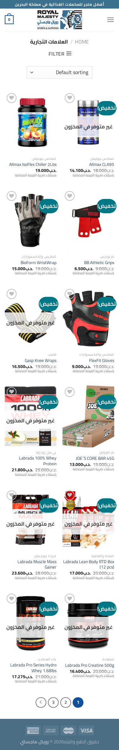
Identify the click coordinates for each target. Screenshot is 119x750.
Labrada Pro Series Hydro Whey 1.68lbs (33, 667)
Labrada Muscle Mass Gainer (36, 564)
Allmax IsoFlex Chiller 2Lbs (32, 164)
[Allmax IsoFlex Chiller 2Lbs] (30, 122)
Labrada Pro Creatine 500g (89, 665)
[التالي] (41, 702)
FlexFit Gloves (101, 361)
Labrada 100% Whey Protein (37, 461)
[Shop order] (59, 72)
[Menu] (110, 19)
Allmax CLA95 (101, 164)
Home (82, 41)
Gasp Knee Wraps (40, 361)
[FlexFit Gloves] (88, 318)
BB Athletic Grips (99, 263)
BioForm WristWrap (38, 263)
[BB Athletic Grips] (88, 220)
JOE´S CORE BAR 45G (95, 458)
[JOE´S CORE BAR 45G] (88, 416)
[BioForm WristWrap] (30, 220)
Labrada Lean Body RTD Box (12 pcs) (88, 564)
